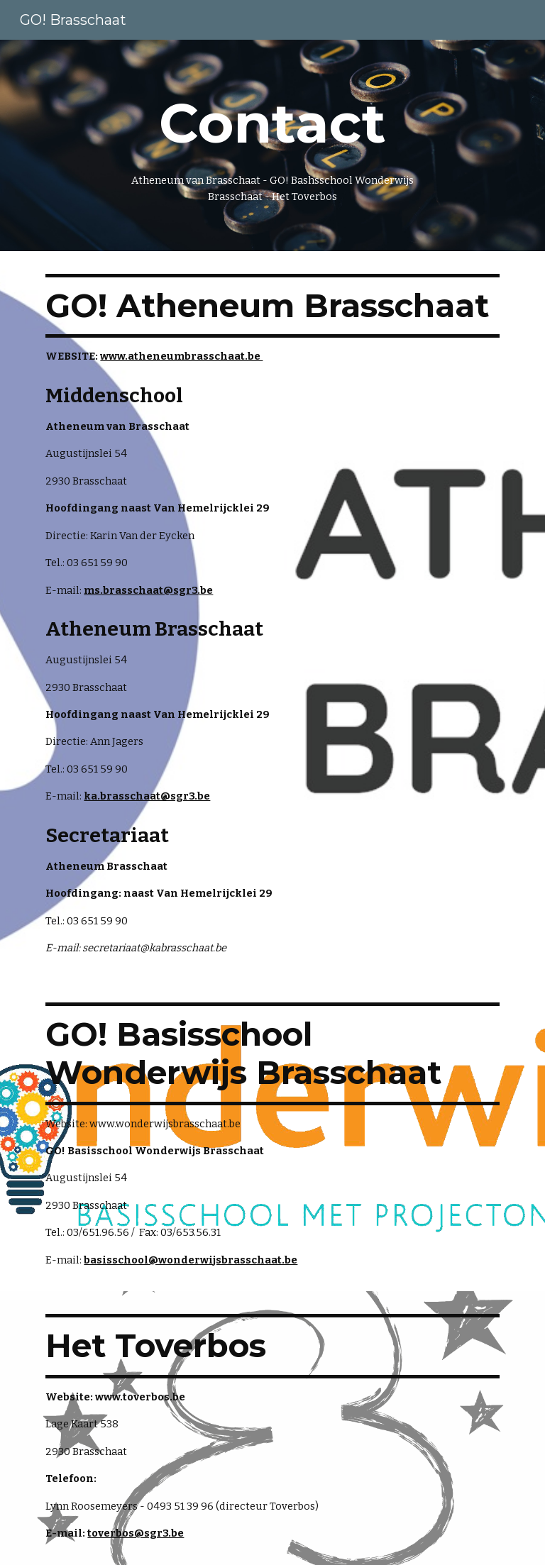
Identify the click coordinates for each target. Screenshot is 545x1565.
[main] (272, 145)
